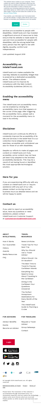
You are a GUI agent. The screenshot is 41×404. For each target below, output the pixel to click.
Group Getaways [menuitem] (28, 327)
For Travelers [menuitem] (28, 317)
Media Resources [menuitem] (10, 254)
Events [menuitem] (5, 325)
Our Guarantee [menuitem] (9, 245)
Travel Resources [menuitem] (26, 235)
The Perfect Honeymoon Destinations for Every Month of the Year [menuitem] (29, 296)
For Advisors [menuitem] (9, 317)
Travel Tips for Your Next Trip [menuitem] (29, 246)
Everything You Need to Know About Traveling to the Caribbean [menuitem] (29, 275)
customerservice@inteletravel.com (20, 219)
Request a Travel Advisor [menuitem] (28, 323)
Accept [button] (16, 24)
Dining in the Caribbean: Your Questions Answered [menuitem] (28, 285)
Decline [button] (25, 24)
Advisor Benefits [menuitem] (9, 322)
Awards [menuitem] (6, 251)
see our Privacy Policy (10, 13)
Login (8, 342)
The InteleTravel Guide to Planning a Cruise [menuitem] (29, 307)
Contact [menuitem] (24, 331)
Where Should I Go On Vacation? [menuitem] (29, 259)
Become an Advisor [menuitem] (11, 328)
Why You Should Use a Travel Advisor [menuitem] (28, 252)
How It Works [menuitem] (8, 241)
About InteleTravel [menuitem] (9, 235)
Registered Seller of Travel (12, 385)
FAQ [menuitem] (4, 257)
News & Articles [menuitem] (28, 241)
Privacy (25, 385)
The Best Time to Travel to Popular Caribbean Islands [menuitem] (29, 266)
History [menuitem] (6, 248)
